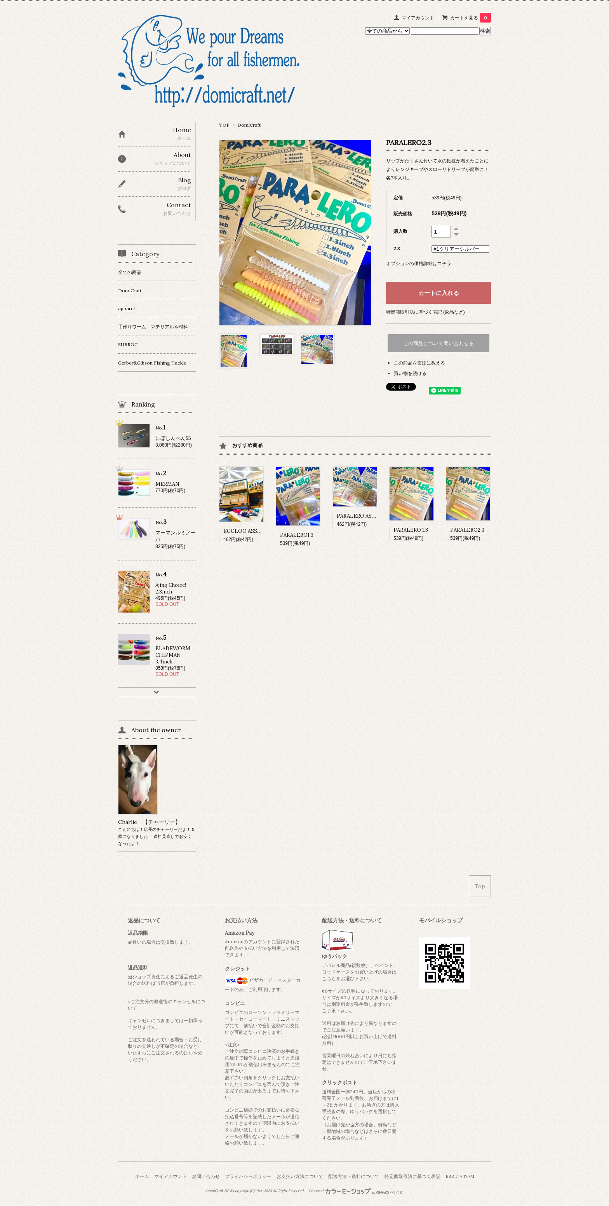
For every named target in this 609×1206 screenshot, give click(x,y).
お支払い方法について (300, 1176)
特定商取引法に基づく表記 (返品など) (425, 312)
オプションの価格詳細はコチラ (418, 263)
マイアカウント (418, 18)
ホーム (142, 1176)
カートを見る (470, 18)
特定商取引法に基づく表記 (412, 1176)
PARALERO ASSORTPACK (368, 516)
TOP (224, 125)
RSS (449, 1176)
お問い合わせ (206, 1176)
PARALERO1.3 (296, 535)
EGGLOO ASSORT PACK (253, 531)
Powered (356, 1191)
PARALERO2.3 (467, 530)
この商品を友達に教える (419, 363)
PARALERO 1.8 (410, 530)
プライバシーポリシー (248, 1176)
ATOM (466, 1176)
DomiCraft (249, 125)
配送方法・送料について (353, 1176)
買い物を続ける (410, 373)
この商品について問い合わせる (438, 343)
